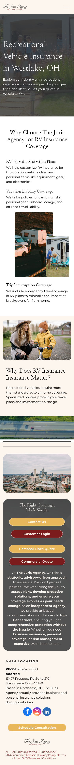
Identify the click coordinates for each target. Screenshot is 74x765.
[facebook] (27, 712)
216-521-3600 (28, 669)
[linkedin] (46, 712)
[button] (66, 7)
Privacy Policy (47, 755)
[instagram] (37, 712)
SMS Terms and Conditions (39, 758)
